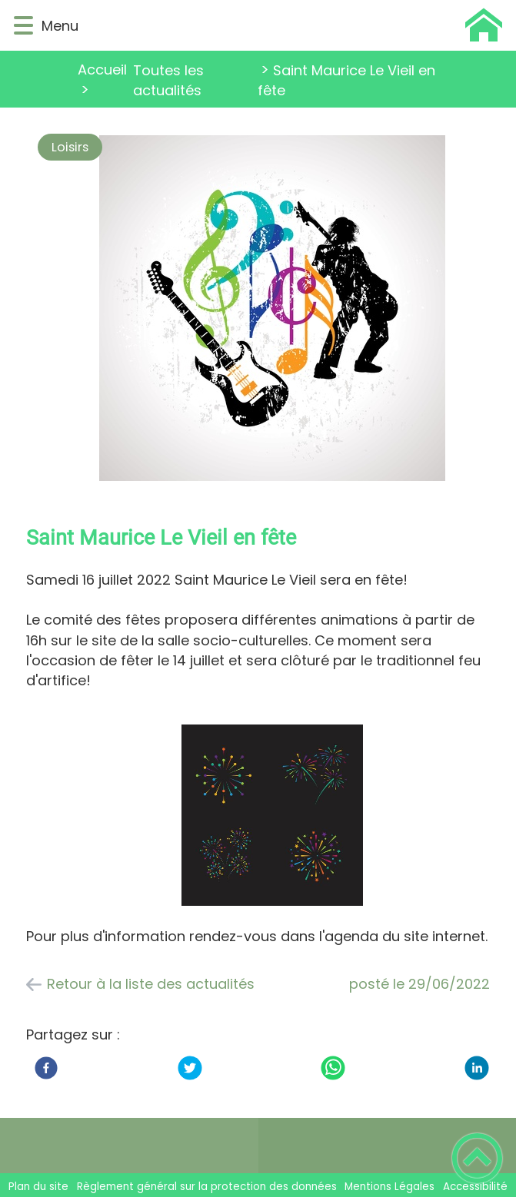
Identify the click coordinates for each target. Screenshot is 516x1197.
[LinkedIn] (477, 1068)
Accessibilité (475, 1186)
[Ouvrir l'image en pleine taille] (272, 310)
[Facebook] (46, 1067)
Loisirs (70, 147)
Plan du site (38, 1186)
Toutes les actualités (168, 80)
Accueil (102, 69)
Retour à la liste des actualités (151, 983)
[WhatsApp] (333, 1068)
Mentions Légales (389, 1186)
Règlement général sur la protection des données (207, 1186)
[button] (23, 25)
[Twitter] (190, 1068)
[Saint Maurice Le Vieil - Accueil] (292, 25)
